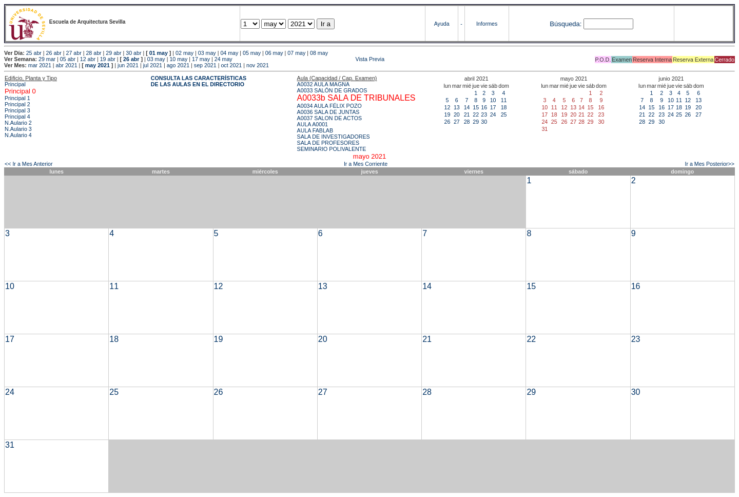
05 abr (67, 59)
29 (476, 122)
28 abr (93, 53)
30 (484, 122)
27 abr (74, 53)
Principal (15, 84)
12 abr (87, 59)
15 (476, 107)
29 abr (113, 53)
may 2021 (97, 65)
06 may (274, 53)
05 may (252, 53)
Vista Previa (309, 59)
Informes (486, 24)
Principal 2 (17, 104)
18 (504, 107)
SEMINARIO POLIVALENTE (331, 149)
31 (9, 445)
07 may (296, 53)
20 (457, 114)
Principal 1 (17, 98)
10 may (178, 59)
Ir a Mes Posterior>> (709, 164)
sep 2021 (205, 65)
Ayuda (442, 24)
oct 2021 (231, 65)
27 (457, 122)
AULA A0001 (312, 124)
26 (447, 122)
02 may (184, 53)
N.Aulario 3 (18, 129)
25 (504, 114)
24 (493, 114)
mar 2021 (39, 65)
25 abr (34, 53)
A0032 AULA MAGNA (323, 84)
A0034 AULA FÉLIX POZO (329, 106)
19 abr (107, 59)
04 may (229, 53)
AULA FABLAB (315, 130)
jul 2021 (152, 65)
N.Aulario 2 (18, 123)
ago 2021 (178, 65)
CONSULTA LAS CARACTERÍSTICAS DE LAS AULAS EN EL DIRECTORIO (198, 81)
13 (457, 107)
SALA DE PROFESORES (328, 143)
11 (504, 100)
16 (484, 107)
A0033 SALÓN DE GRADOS (332, 90)
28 (467, 122)
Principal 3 (17, 110)
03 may (207, 53)
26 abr (54, 53)
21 (467, 114)
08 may (319, 53)
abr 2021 (66, 65)
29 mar (46, 59)
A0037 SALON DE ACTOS (329, 118)
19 (447, 114)
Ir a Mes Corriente (365, 164)
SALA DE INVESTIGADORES (333, 136)
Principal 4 (17, 116)
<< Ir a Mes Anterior (29, 164)
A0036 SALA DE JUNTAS (328, 112)
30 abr (133, 53)
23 (484, 114)
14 (467, 107)
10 (493, 100)
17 (493, 107)
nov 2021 (257, 65)
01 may (158, 53)
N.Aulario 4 (18, 135)
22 (476, 114)
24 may (223, 59)
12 (447, 107)
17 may (201, 59)
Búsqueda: (565, 24)
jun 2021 (128, 65)
